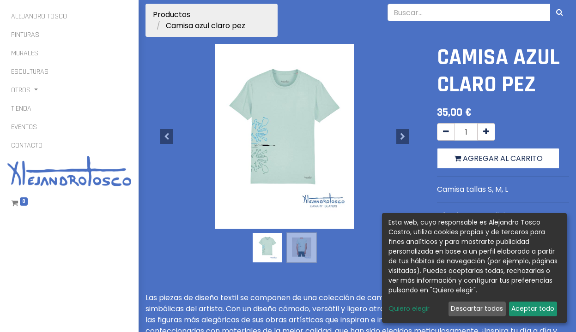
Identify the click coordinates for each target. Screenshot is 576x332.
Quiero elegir (409, 308)
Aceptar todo (532, 308)
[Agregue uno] (486, 132)
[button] (166, 136)
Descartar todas (477, 308)
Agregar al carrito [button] (498, 158)
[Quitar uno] (446, 132)
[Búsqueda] (559, 12)
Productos (171, 14)
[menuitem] (39, 16)
